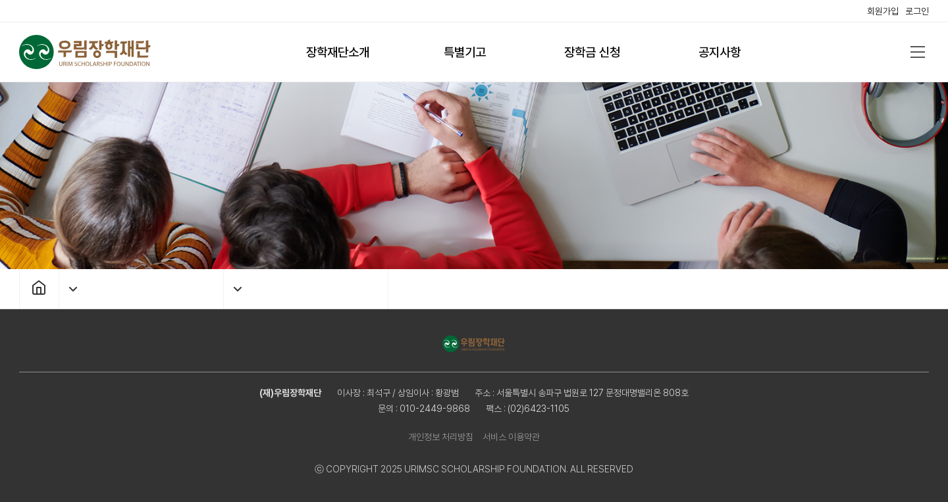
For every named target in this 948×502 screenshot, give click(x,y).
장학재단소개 (337, 52)
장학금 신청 (592, 52)
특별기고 (465, 52)
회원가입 (883, 11)
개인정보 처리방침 (440, 437)
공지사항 (719, 52)
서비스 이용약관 (511, 437)
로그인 (917, 11)
